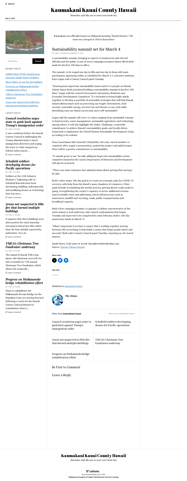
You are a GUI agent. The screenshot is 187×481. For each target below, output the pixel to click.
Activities (120, 24)
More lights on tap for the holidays (24, 82)
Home (63, 24)
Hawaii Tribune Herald (72, 247)
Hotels (109, 24)
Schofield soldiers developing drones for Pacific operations (21, 164)
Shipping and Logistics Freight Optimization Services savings (93, 477)
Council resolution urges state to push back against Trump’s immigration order (25, 122)
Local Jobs (98, 24)
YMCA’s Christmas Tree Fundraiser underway (22, 245)
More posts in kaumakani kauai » (122, 313)
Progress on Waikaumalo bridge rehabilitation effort (24, 281)
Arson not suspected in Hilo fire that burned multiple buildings (25, 207)
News (85, 24)
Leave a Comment (13, 154)
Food (74, 24)
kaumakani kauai (73, 286)
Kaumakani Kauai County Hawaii (93, 10)
